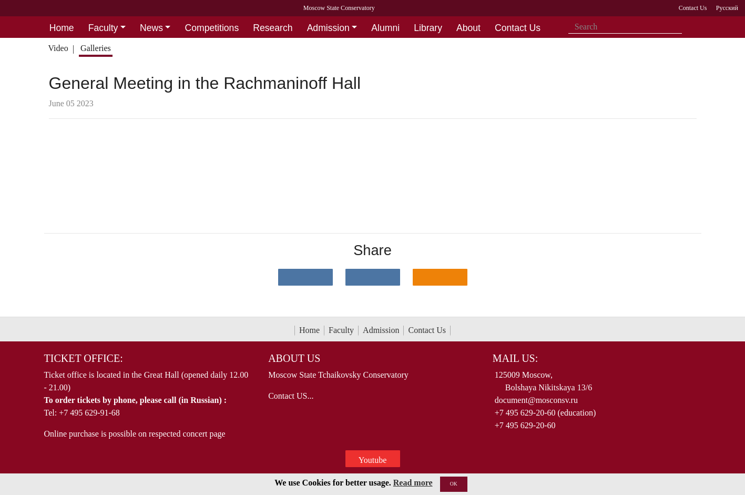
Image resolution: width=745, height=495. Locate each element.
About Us (294, 358)
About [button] (468, 28)
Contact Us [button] (517, 28)
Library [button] (428, 28)
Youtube (373, 460)
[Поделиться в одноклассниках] (440, 277)
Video (58, 48)
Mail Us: (515, 358)
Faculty (341, 330)
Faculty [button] (103, 28)
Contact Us (427, 330)
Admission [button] (328, 28)
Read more (413, 482)
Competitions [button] (212, 28)
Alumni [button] (385, 28)
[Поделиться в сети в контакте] (305, 277)
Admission (381, 330)
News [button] (151, 28)
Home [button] (61, 28)
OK (453, 484)
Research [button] (272, 28)
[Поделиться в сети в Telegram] (372, 277)
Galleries (95, 48)
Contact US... (290, 395)
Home (309, 330)
